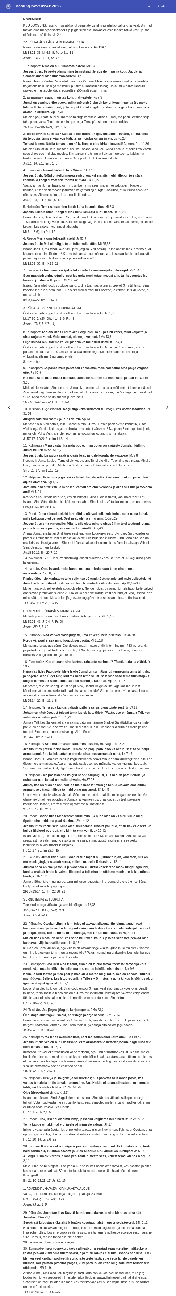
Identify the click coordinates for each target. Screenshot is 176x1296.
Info (147, 6)
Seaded (162, 6)
